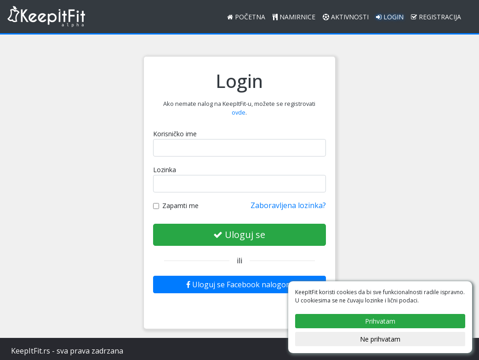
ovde (238, 112)
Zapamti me (176, 205)
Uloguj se (239, 234)
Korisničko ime (175, 133)
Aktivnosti (346, 16)
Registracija (436, 16)
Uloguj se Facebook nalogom (239, 284)
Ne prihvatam (380, 339)
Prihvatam (380, 321)
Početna (246, 16)
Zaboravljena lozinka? (288, 205)
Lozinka (164, 169)
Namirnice (294, 16)
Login (390, 16)
